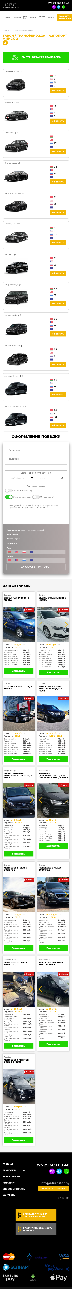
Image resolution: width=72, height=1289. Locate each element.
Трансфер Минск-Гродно (11, 847)
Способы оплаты (42, 17)
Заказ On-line (25, 17)
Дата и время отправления (36, 473)
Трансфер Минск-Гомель (11, 836)
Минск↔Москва (10, 665)
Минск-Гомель (45, 658)
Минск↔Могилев (11, 658)
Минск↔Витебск (11, 660)
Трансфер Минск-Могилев (11, 840)
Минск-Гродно (45, 665)
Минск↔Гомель (10, 656)
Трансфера (16, 17)
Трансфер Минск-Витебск (11, 843)
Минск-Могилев (45, 660)
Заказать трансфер (36, 566)
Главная (7, 17)
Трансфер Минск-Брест (11, 832)
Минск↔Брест (10, 654)
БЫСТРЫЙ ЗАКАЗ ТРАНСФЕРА (36, 57)
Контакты (51, 17)
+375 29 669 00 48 (57, 3)
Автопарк (33, 17)
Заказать (18, 670)
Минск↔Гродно (10, 663)
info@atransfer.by (11, 7)
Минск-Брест (44, 656)
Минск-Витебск (45, 663)
